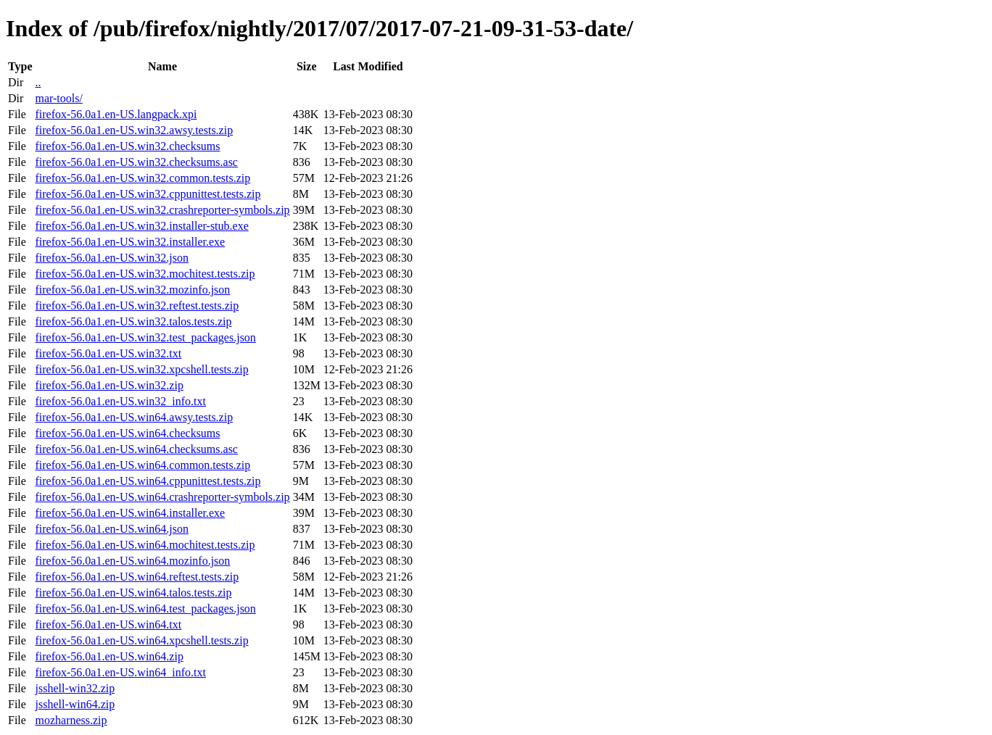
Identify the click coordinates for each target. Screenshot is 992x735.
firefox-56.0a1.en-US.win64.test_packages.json (145, 608)
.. (38, 82)
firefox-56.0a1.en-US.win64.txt (108, 624)
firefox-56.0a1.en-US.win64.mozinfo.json (132, 561)
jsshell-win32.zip (75, 688)
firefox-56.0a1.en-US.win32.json (112, 258)
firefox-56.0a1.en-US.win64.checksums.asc (136, 449)
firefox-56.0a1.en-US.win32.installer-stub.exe (141, 226)
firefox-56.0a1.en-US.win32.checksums (127, 146)
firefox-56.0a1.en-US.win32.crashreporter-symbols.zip (162, 210)
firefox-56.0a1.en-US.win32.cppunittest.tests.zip (147, 194)
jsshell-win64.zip (75, 704)
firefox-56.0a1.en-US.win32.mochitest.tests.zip (145, 273)
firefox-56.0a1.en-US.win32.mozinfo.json (132, 289)
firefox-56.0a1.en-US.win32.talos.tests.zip (133, 321)
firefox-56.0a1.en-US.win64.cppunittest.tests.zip (147, 481)
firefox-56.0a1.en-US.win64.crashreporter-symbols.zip (162, 497)
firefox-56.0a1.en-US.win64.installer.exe (130, 513)
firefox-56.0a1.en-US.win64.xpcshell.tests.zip (141, 640)
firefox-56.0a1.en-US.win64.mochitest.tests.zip (145, 545)
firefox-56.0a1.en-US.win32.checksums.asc (136, 162)
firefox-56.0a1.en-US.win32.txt (108, 353)
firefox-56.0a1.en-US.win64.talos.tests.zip (133, 592)
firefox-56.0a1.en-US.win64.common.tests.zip (142, 465)
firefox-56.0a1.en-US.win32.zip (109, 385)
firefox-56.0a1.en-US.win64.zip (109, 656)
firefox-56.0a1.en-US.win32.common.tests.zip (142, 178)
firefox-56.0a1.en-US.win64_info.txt (120, 672)
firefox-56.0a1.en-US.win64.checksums (127, 433)
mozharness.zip (71, 720)
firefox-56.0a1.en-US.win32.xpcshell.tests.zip (141, 369)
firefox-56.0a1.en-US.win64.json (112, 529)
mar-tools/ (58, 98)
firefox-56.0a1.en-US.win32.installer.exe (130, 242)
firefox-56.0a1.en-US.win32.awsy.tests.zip (134, 130)
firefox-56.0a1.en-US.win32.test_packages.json (145, 337)
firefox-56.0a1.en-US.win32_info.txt (120, 401)
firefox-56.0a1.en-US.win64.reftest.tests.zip (137, 576)
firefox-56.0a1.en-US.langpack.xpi (116, 114)
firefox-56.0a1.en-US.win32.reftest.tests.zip (137, 305)
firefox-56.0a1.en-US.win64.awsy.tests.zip (134, 417)
